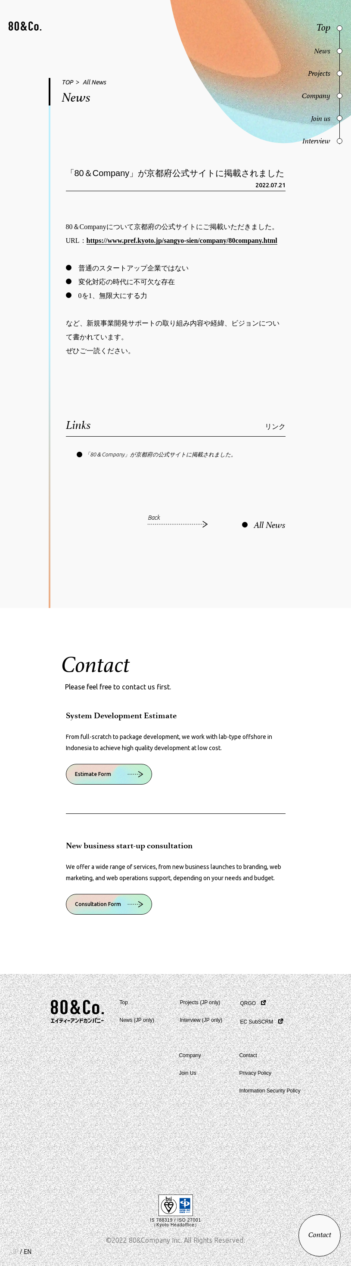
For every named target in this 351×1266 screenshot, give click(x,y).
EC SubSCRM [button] (256, 1022)
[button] (25, 27)
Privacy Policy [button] (255, 1073)
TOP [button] (67, 82)
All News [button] (94, 82)
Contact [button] (248, 1055)
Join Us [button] (187, 1073)
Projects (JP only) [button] (200, 1002)
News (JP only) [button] (137, 1020)
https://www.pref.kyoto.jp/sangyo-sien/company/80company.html (182, 240)
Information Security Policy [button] (269, 1091)
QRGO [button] (248, 1003)
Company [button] (190, 1055)
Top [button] (124, 1002)
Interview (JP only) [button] (201, 1020)
